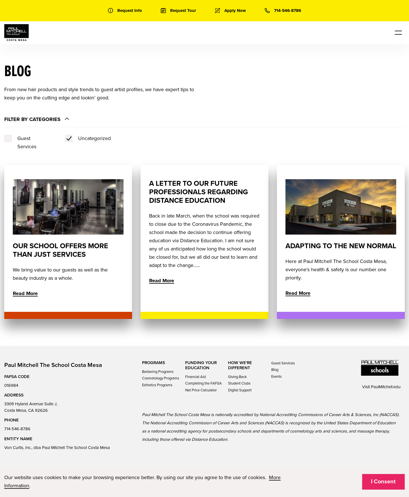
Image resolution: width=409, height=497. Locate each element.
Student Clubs (239, 383)
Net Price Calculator (201, 390)
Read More (25, 293)
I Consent (383, 481)
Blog (274, 369)
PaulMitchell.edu (385, 386)
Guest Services (283, 363)
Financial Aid (195, 377)
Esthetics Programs (157, 385)
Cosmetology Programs (160, 378)
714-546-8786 (17, 428)
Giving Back (237, 377)
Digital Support (240, 390)
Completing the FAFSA (203, 383)
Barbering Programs (158, 371)
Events (276, 376)
